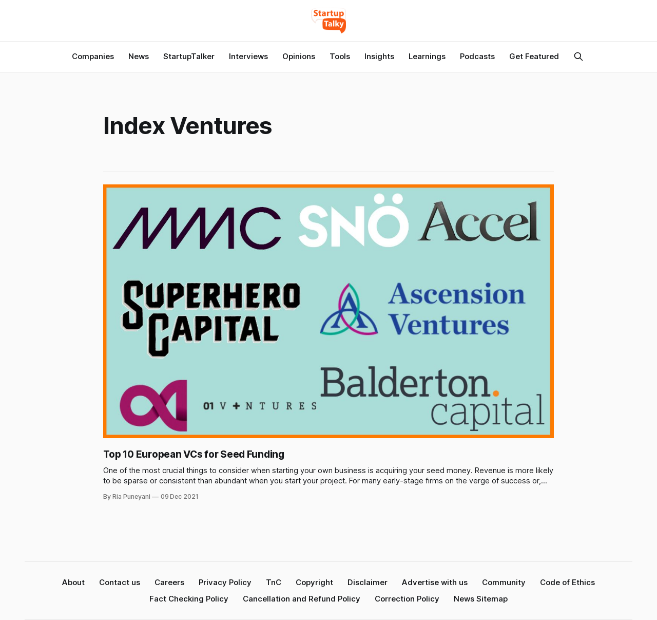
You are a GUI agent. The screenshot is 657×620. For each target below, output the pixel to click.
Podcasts (477, 56)
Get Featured (534, 56)
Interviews (248, 56)
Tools (340, 56)
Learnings (427, 56)
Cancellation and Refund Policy (301, 599)
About (73, 582)
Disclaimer (367, 582)
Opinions (298, 56)
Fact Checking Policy (188, 599)
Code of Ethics (567, 582)
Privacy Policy (225, 582)
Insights (379, 56)
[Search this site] (578, 56)
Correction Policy (407, 599)
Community (504, 582)
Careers (169, 582)
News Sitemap (481, 599)
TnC (273, 582)
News (138, 56)
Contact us (119, 582)
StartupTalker (189, 56)
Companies (93, 56)
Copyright (314, 582)
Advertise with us (435, 582)
